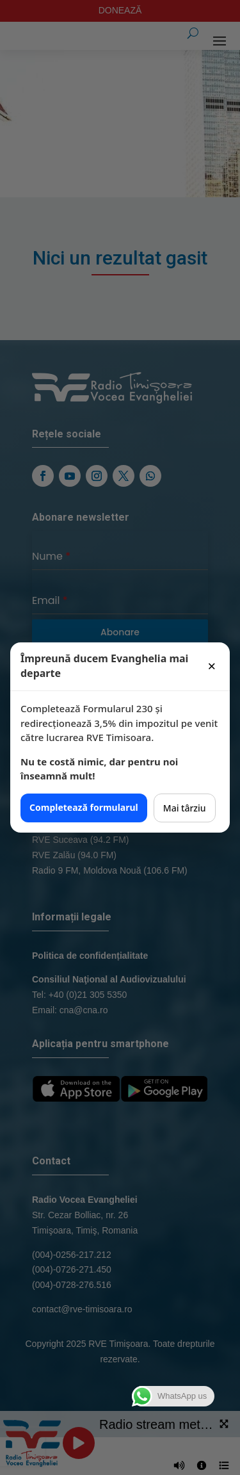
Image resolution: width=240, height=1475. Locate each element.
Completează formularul (83, 807)
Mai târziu (184, 808)
